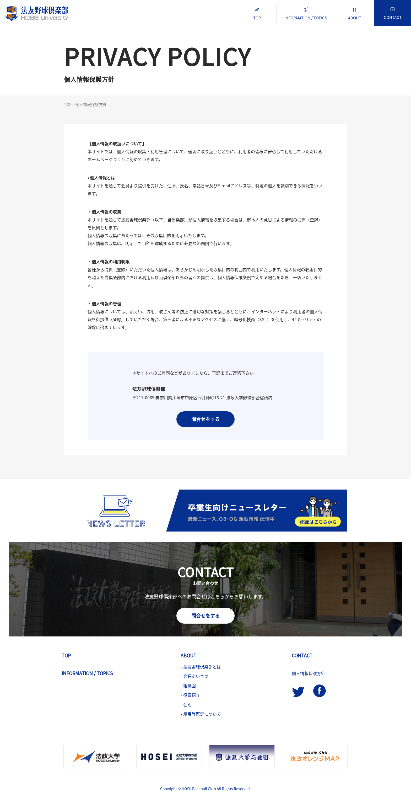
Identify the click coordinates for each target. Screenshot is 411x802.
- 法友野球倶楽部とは (201, 666)
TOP (257, 14)
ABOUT (354, 14)
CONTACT (393, 13)
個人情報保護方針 (308, 673)
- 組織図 (188, 685)
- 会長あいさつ (194, 676)
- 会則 (186, 704)
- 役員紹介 (190, 695)
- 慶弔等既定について (201, 714)
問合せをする (205, 419)
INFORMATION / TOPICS (305, 14)
